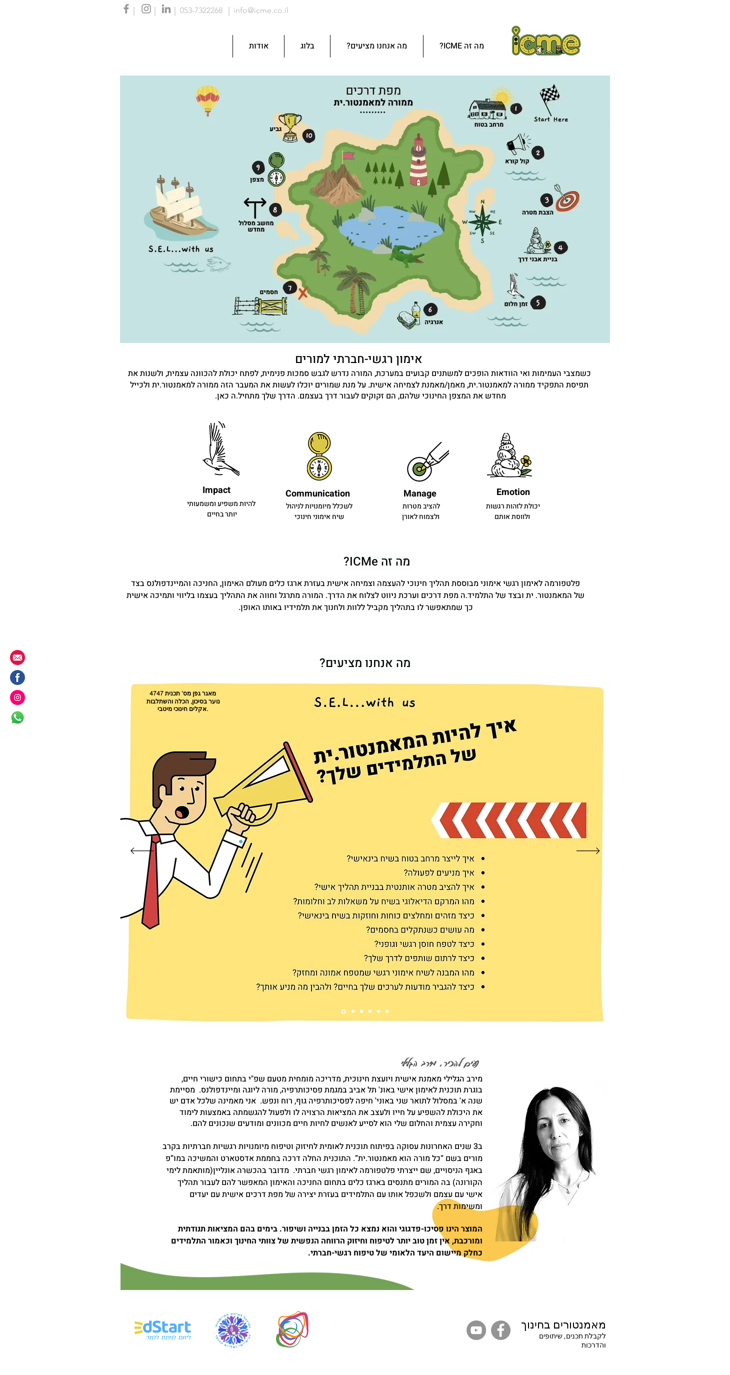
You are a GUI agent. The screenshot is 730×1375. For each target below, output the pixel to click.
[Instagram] (146, 8)
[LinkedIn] (166, 8)
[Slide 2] (353, 1011)
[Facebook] (126, 8)
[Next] (588, 852)
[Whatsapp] (17, 717)
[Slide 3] (361, 1011)
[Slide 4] (370, 1011)
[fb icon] (17, 677)
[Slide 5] (378, 1011)
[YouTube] (476, 1330)
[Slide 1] (344, 1011)
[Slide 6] (387, 1011)
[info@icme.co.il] (17, 657)
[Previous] (142, 852)
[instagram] (17, 697)
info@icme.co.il (261, 10)
